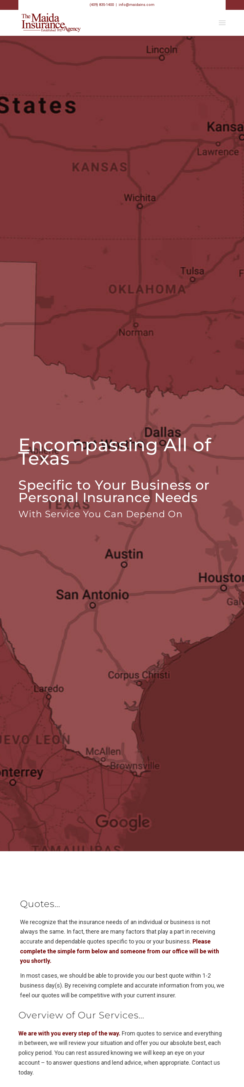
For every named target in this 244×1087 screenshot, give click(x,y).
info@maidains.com (136, 5)
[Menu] (222, 23)
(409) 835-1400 (102, 5)
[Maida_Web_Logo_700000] (101, 23)
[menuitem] (222, 23)
